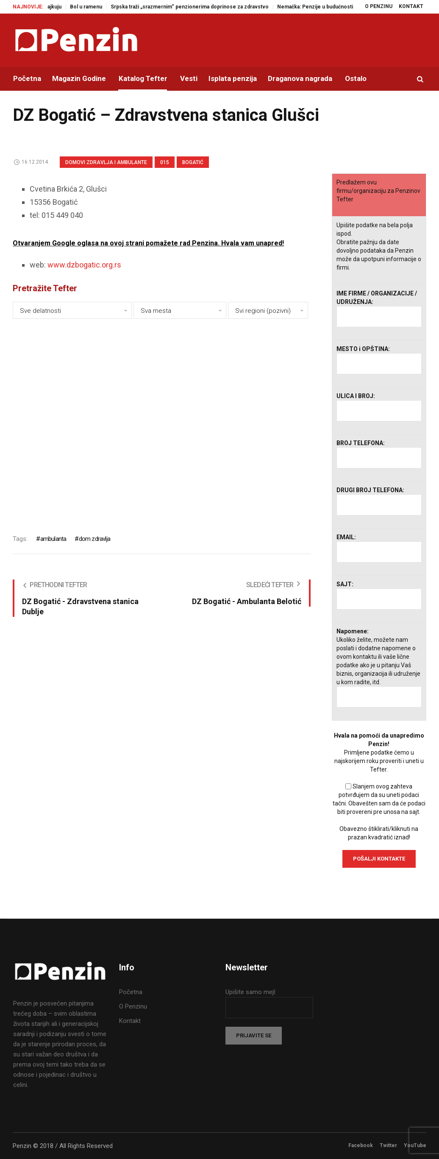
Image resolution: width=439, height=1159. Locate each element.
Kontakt (130, 1021)
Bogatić (192, 162)
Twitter (388, 1145)
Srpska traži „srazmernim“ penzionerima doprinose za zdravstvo (199, 7)
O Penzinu (133, 1006)
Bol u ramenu (95, 7)
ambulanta (53, 539)
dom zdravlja (94, 539)
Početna (130, 992)
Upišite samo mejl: (250, 992)
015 (164, 162)
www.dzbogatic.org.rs (84, 264)
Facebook (360, 1145)
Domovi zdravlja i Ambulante (106, 162)
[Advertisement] (161, 421)
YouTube (415, 1145)
